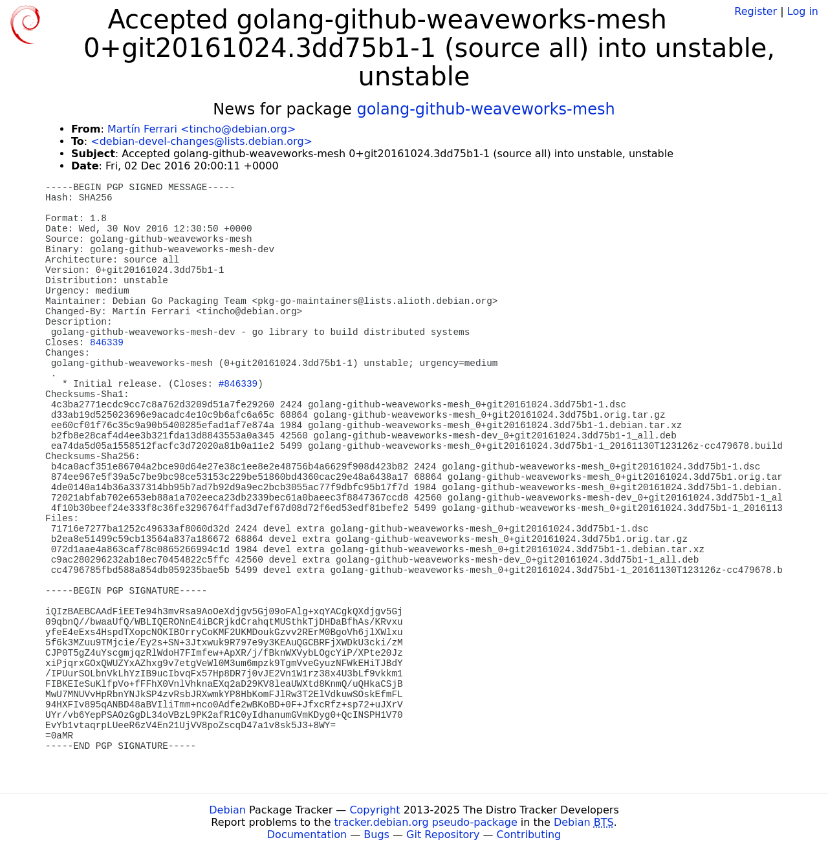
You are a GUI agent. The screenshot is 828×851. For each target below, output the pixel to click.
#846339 (238, 384)
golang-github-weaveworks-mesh (485, 109)
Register (755, 11)
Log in (802, 11)
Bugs (376, 834)
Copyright (374, 810)
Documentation (307, 834)
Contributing (529, 834)
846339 (107, 343)
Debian (227, 810)
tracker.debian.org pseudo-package (426, 822)
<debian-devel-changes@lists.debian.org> (201, 141)
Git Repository (442, 834)
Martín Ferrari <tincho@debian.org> (201, 129)
